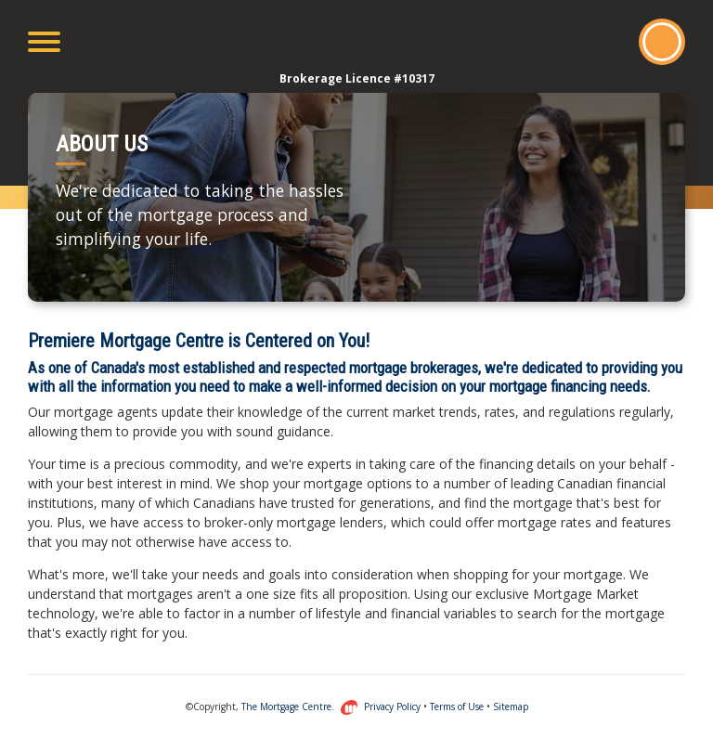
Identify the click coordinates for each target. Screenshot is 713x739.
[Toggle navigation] (44, 42)
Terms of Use (457, 706)
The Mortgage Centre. (299, 706)
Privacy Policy (392, 706)
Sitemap (510, 706)
